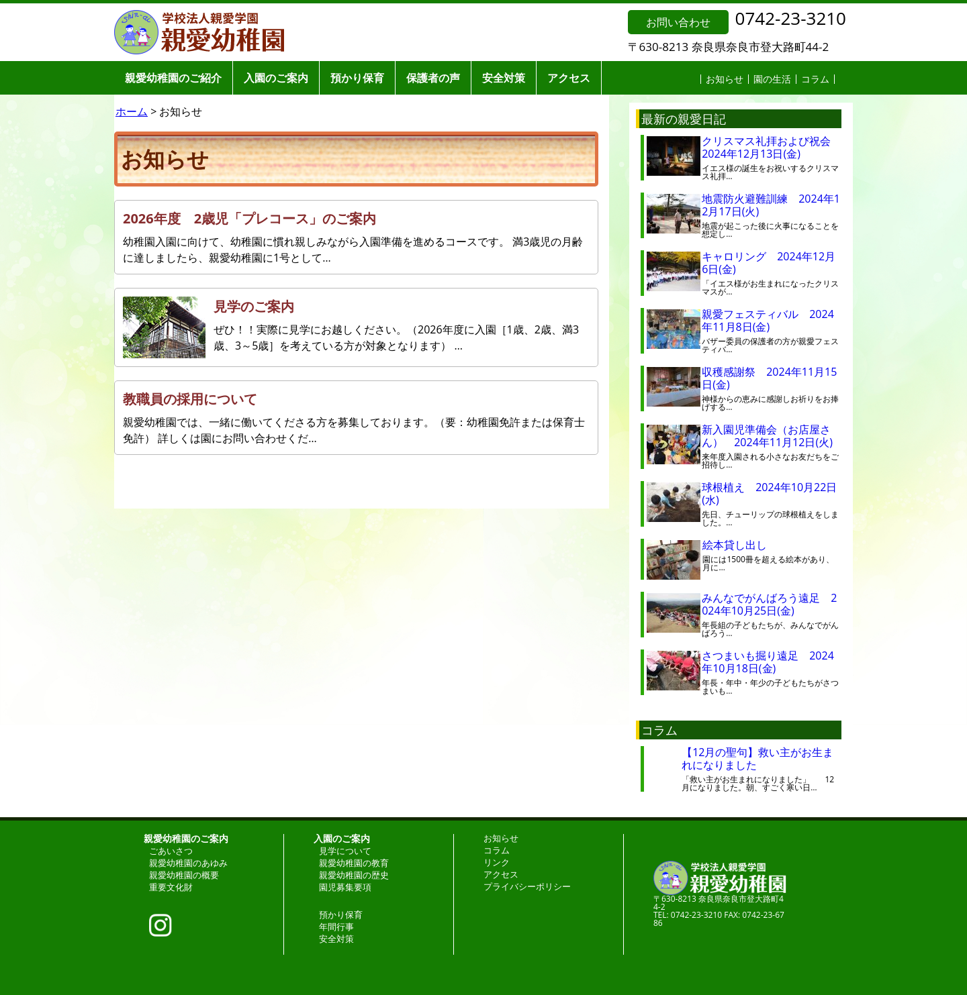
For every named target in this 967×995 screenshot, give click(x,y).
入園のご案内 (276, 77)
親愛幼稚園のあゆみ (188, 863)
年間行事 (336, 927)
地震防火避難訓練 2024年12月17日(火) (771, 205)
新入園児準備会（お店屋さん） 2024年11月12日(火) (767, 436)
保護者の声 (433, 77)
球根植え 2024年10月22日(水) (769, 493)
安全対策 (503, 77)
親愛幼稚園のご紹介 (173, 77)
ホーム (132, 111)
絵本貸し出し (745, 544)
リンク (496, 862)
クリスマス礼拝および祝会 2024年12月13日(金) (771, 147)
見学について (345, 851)
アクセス (568, 77)
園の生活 (772, 78)
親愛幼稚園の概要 (184, 875)
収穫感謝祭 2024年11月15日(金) (769, 378)
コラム (815, 78)
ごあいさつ (171, 851)
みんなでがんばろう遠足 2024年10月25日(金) (769, 604)
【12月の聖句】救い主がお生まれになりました (757, 758)
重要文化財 (171, 887)
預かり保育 (357, 77)
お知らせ (724, 78)
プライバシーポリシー (527, 886)
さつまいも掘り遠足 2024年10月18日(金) (768, 662)
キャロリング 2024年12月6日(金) (768, 262)
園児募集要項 (345, 887)
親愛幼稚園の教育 (354, 863)
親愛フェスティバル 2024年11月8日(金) (768, 320)
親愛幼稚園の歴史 (354, 875)
